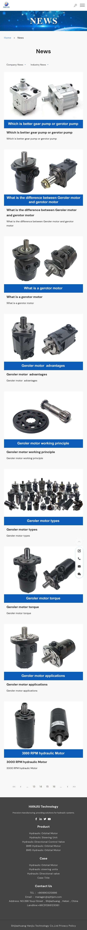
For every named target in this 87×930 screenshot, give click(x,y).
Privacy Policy (67, 925)
